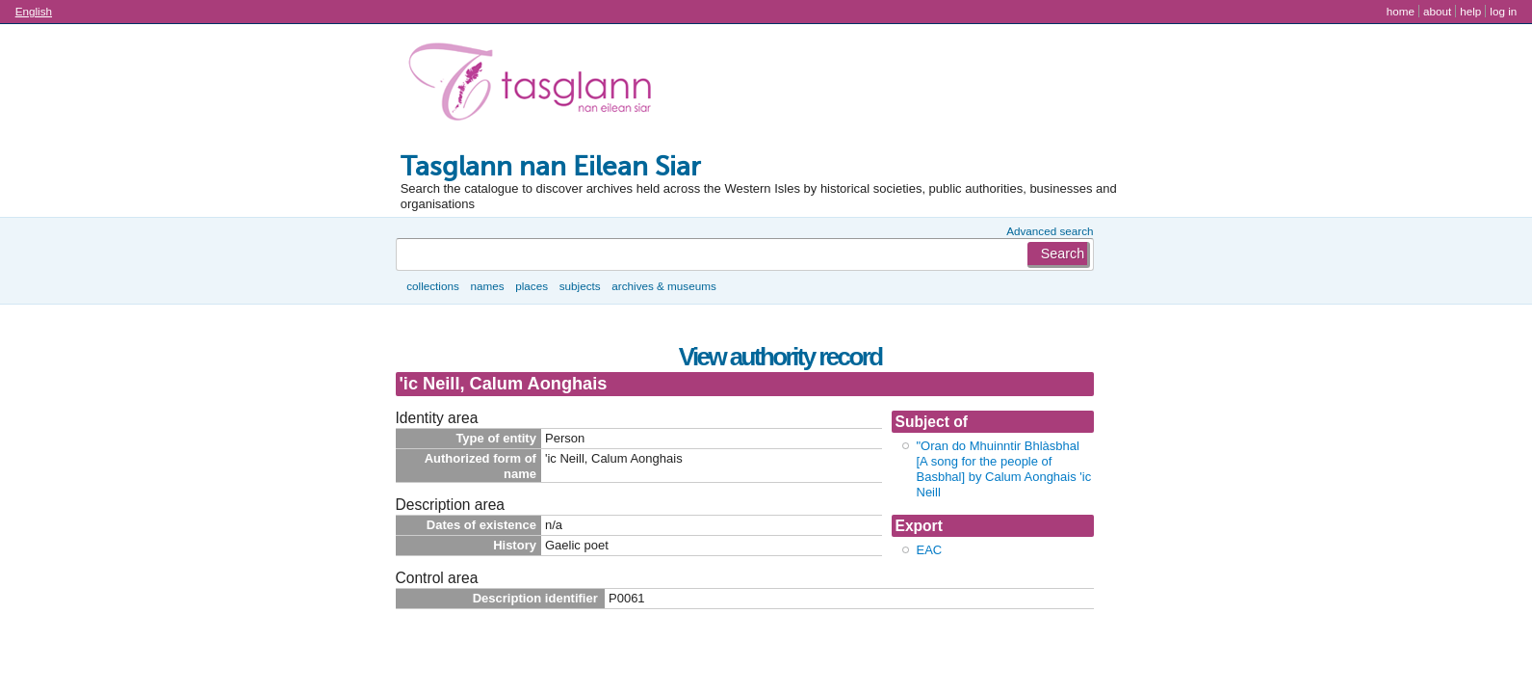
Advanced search (1049, 231)
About (1437, 11)
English (33, 11)
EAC (930, 550)
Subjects (580, 286)
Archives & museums (663, 286)
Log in (1503, 11)
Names (487, 286)
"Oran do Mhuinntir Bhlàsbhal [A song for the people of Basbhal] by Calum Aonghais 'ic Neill (1004, 469)
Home (1401, 11)
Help (1470, 11)
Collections (432, 286)
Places (531, 286)
